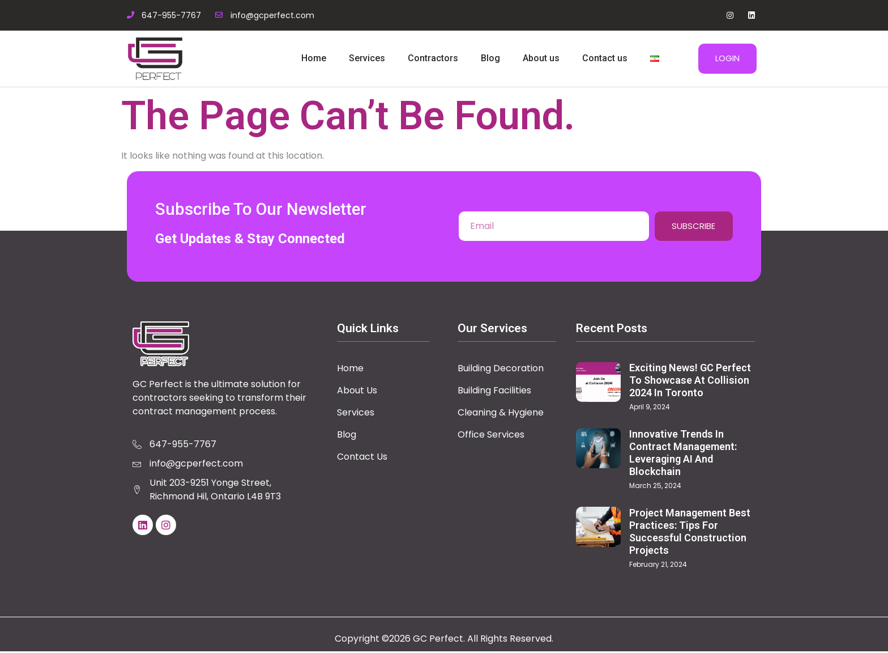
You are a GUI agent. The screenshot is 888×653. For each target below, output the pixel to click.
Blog (490, 58)
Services (367, 58)
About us (541, 58)
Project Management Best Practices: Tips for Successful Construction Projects (689, 533)
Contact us (604, 58)
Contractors (433, 58)
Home (313, 58)
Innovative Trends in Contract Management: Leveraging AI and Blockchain (683, 454)
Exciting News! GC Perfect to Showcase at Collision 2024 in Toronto (690, 382)
